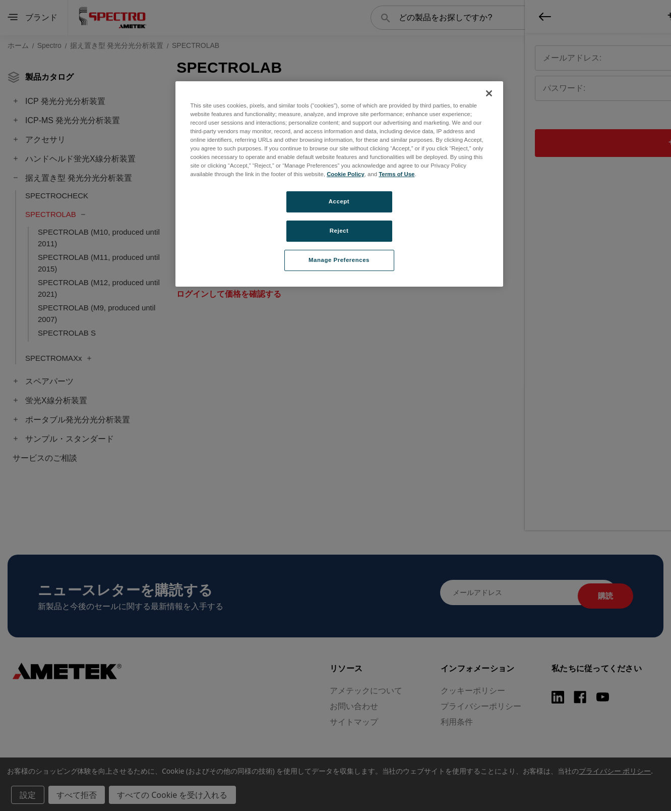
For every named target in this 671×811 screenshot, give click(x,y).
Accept (339, 201)
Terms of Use (396, 174)
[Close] (489, 93)
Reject (339, 231)
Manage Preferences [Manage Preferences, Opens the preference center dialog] (339, 260)
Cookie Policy (345, 174)
